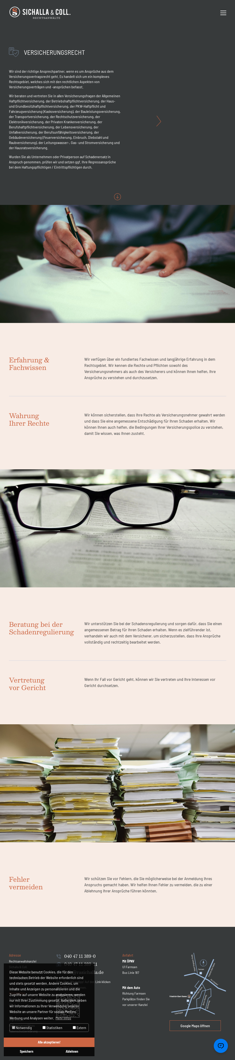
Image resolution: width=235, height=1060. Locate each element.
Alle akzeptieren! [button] (49, 1042)
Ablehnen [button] (72, 1051)
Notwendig (22, 1027)
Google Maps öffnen (195, 1025)
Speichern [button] (26, 1051)
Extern (79, 1027)
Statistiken (52, 1027)
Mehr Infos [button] (63, 1018)
